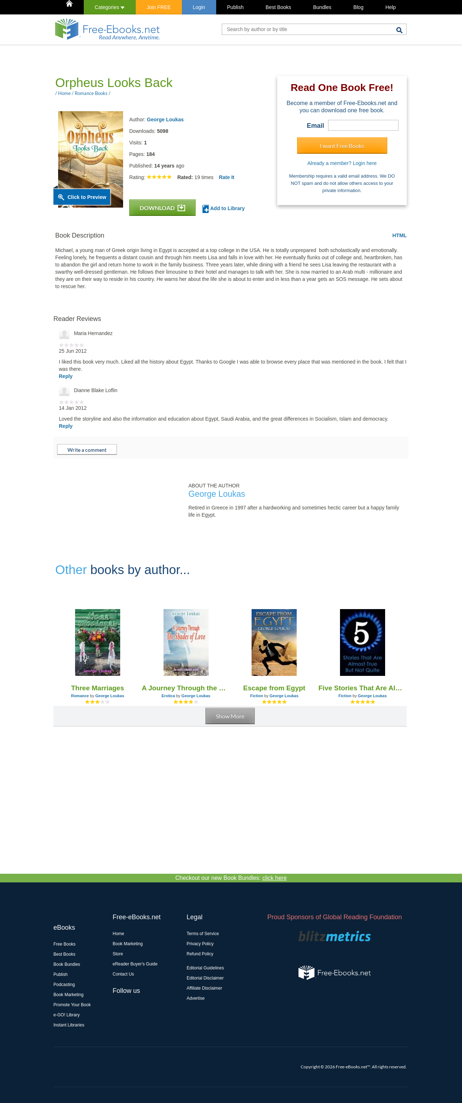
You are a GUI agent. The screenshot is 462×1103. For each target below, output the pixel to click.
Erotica (168, 696)
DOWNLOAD (162, 207)
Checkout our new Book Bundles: (231, 878)
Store (118, 953)
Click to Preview (86, 197)
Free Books (64, 944)
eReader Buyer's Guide (135, 964)
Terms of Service (203, 933)
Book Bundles (66, 964)
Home (118, 933)
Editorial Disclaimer (205, 978)
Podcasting (64, 984)
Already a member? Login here (341, 163)
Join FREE (159, 7)
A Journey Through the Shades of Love (186, 688)
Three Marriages (97, 688)
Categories (110, 7)
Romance (80, 696)
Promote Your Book (72, 1004)
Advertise (196, 998)
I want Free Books (342, 145)
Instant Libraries (68, 1025)
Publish (235, 7)
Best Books (278, 7)
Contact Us (123, 974)
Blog (358, 7)
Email (315, 125)
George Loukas (165, 119)
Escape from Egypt (274, 688)
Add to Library (223, 209)
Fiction (256, 696)
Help (390, 7)
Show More (230, 716)
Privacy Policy (200, 943)
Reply (66, 376)
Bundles (322, 7)
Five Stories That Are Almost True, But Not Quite (362, 688)
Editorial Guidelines (205, 967)
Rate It (226, 177)
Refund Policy (200, 953)
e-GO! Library (66, 1014)
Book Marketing (68, 994)
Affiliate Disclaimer (204, 988)
